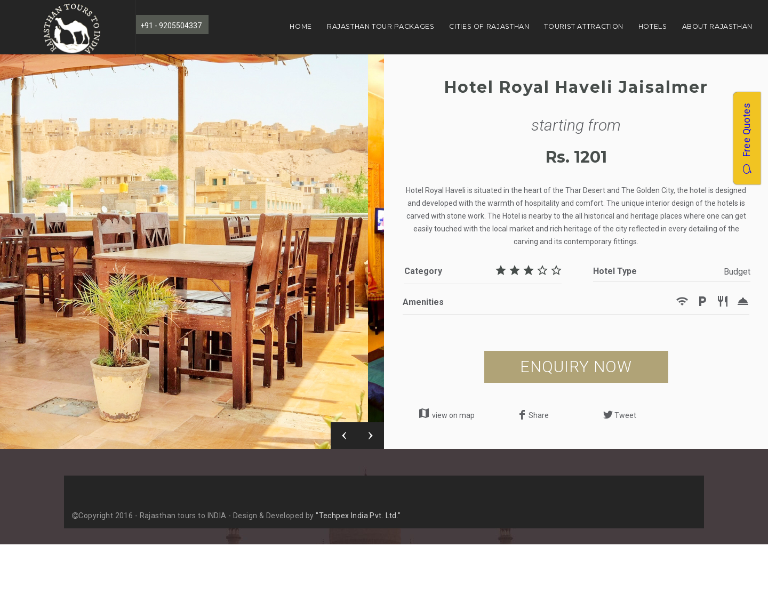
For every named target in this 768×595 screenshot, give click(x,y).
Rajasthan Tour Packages (381, 26)
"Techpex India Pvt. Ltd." (358, 515)
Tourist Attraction (583, 26)
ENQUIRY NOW (576, 366)
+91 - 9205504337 (171, 25)
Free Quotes (746, 138)
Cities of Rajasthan (489, 26)
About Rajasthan (717, 26)
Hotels (652, 26)
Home (301, 26)
